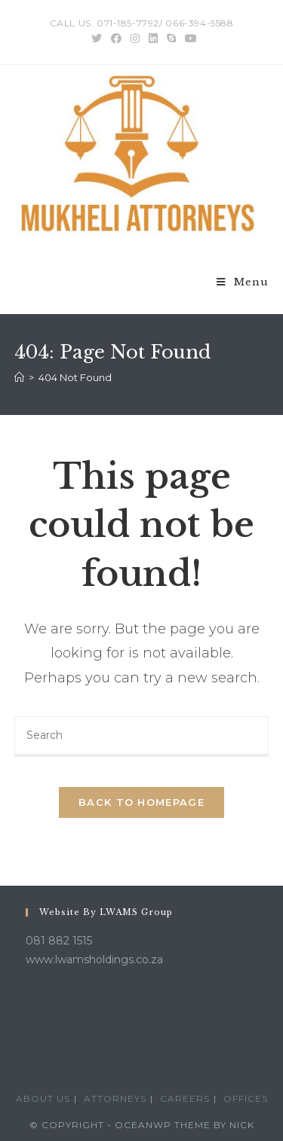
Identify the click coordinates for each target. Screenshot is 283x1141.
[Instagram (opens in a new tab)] (135, 38)
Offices (245, 1098)
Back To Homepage (141, 802)
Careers (185, 1098)
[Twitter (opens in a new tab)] (96, 38)
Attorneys (115, 1098)
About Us (43, 1098)
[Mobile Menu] (243, 282)
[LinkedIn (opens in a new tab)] (153, 38)
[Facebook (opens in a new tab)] (116, 38)
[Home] (19, 377)
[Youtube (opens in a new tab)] (188, 38)
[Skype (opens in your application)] (171, 38)
